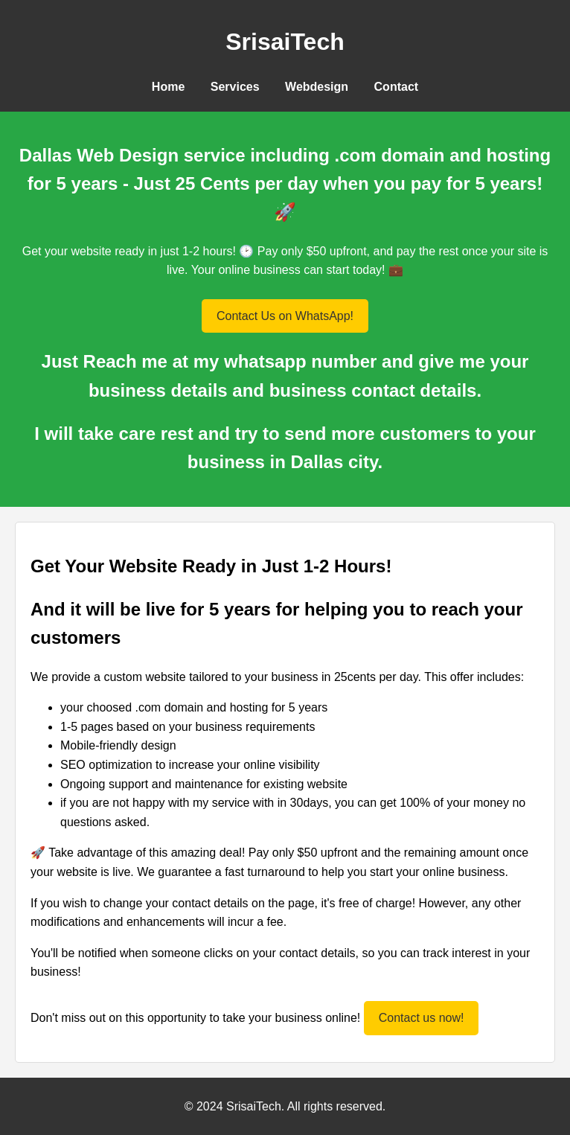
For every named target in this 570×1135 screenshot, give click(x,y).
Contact (396, 86)
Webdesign (316, 86)
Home (168, 86)
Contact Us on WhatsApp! (285, 316)
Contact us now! (421, 1017)
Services (235, 86)
